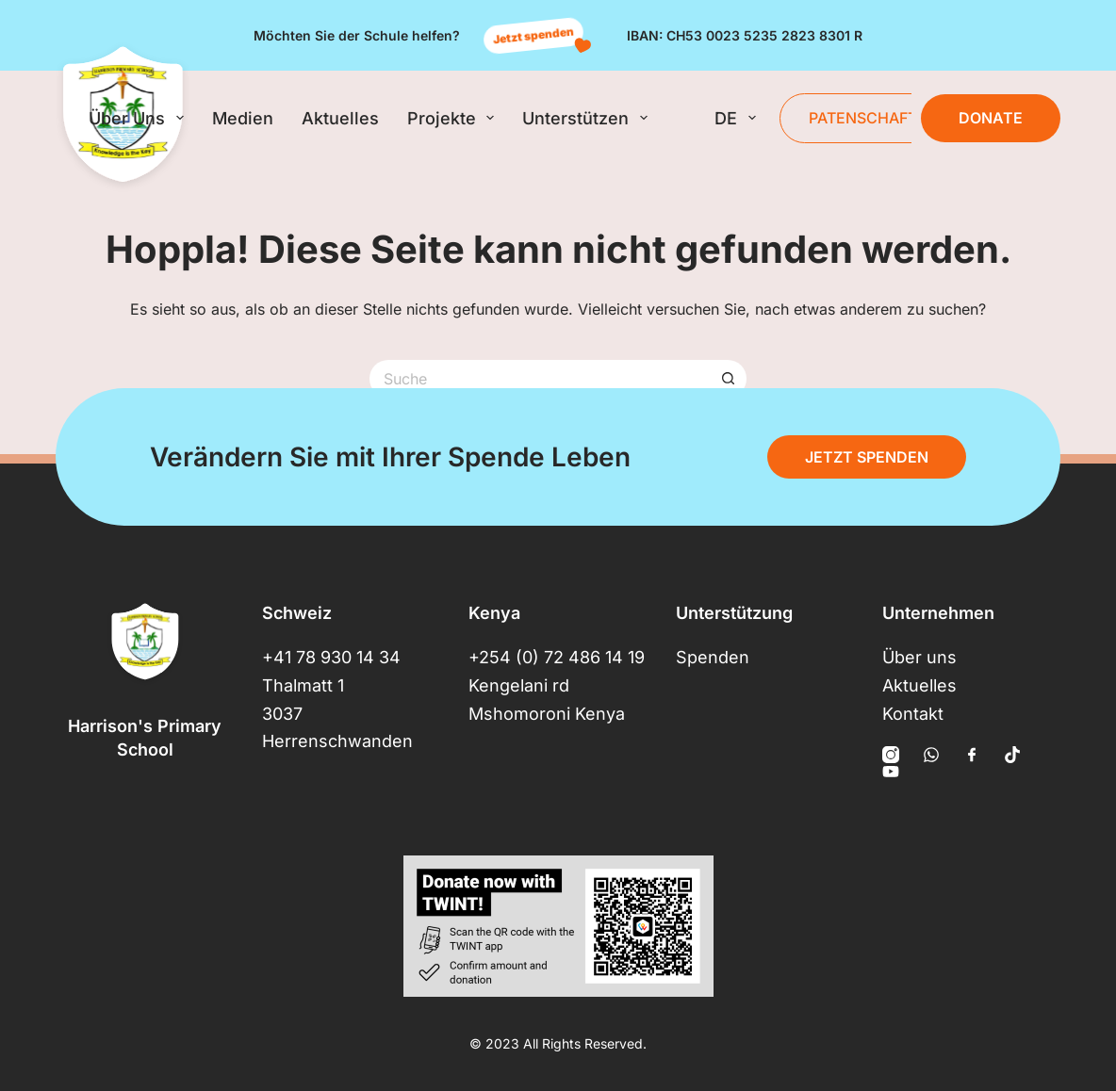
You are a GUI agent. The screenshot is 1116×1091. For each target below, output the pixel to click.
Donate (991, 117)
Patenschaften (873, 117)
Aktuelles (340, 118)
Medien (242, 118)
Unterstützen (588, 117)
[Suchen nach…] (539, 379)
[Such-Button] (728, 379)
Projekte (454, 117)
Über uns (140, 117)
